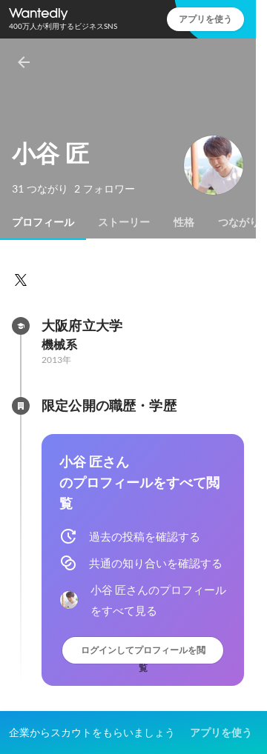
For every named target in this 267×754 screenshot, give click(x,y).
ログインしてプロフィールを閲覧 (143, 654)
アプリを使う (205, 19)
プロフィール (43, 222)
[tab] (43, 222)
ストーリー (124, 222)
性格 (184, 222)
